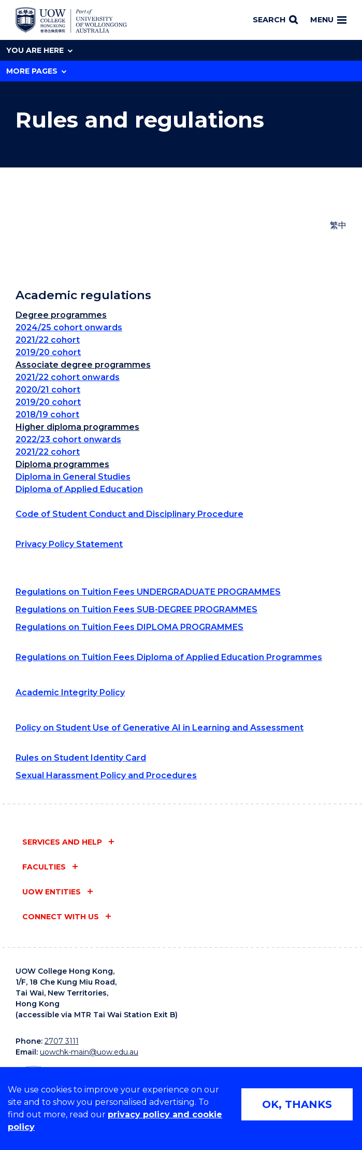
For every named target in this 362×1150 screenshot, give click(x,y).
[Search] (275, 20)
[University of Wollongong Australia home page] (71, 20)
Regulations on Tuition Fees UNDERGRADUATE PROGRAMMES (148, 592)
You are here (39, 50)
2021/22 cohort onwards (68, 377)
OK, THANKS (297, 1104)
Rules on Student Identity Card (81, 758)
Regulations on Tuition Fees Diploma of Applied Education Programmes (169, 657)
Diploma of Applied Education (79, 489)
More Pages (36, 71)
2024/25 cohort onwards (69, 327)
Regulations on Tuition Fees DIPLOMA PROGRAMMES (129, 627)
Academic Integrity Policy (70, 692)
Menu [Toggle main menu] (328, 19)
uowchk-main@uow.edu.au (89, 1052)
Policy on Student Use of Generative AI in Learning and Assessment (159, 728)
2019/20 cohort (48, 352)
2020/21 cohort (48, 390)
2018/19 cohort (47, 414)
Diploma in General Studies (73, 477)
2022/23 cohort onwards (68, 439)
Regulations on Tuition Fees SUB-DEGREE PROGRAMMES (136, 609)
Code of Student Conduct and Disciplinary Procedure (129, 514)
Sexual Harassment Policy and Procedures (106, 775)
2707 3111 (62, 1041)
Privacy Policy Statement (69, 544)
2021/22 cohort (48, 340)
